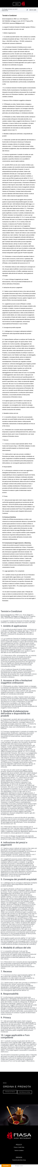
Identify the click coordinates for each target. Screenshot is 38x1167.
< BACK (17, 4)
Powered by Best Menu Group (19, 1160)
